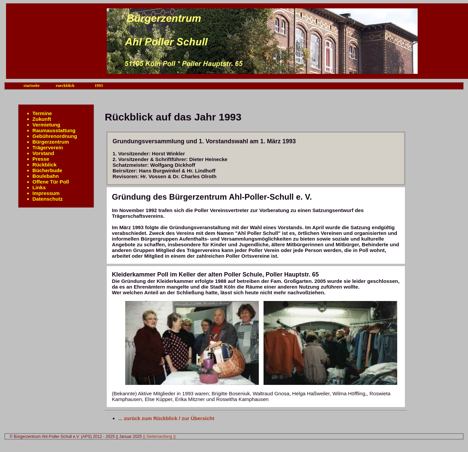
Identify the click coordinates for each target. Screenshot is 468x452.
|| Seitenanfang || (159, 436)
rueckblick (65, 85)
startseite (32, 85)
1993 (99, 85)
